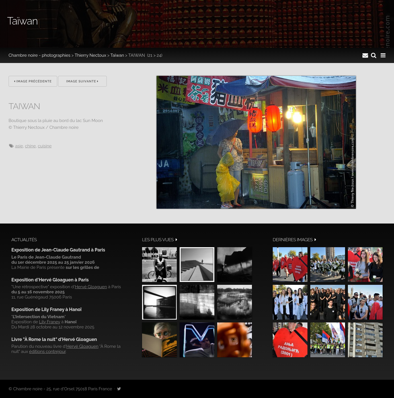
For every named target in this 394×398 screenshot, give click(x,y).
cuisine (45, 146)
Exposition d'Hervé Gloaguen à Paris (50, 280)
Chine (30, 146)
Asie (19, 146)
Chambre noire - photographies (39, 55)
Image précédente (33, 81)
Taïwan (117, 55)
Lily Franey (49, 321)
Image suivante (82, 81)
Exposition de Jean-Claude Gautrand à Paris (58, 250)
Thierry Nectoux (90, 55)
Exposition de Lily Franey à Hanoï (46, 309)
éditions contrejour (47, 351)
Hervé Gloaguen (91, 286)
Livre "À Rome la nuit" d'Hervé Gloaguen (54, 339)
